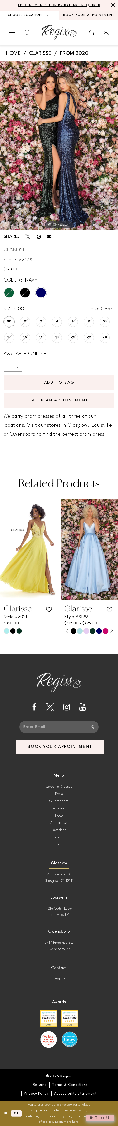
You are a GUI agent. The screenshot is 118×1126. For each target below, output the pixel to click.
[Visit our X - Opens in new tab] (50, 707)
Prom (59, 794)
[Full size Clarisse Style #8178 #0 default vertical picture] (59, 145)
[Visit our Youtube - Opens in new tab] (82, 707)
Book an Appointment (59, 400)
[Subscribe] (92, 727)
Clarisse (40, 53)
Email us (59, 979)
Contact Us (59, 823)
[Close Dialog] (5, 1113)
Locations (59, 830)
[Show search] (27, 32)
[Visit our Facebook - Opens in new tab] (34, 707)
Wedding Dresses (59, 786)
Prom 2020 (74, 53)
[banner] (58, 32)
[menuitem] (29, 15)
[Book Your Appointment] (88, 15)
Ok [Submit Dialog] (16, 1113)
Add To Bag (59, 383)
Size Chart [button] (102, 309)
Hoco (59, 815)
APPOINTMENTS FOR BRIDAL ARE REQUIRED (59, 5)
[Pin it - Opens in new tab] (39, 236)
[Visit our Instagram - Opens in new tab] (66, 707)
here (75, 1121)
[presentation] (28, 549)
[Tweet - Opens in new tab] (27, 236)
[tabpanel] (59, 145)
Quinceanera (59, 801)
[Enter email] (59, 727)
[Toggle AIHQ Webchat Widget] (100, 1118)
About (59, 837)
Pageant (59, 808)
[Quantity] (13, 368)
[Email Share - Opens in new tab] (49, 237)
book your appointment (60, 747)
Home (13, 53)
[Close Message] (112, 5)
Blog (59, 844)
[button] (12, 32)
